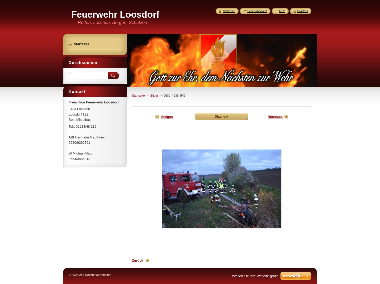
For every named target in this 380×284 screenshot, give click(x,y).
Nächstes (275, 117)
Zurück (137, 260)
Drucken (302, 11)
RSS (282, 11)
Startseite (138, 95)
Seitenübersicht (257, 11)
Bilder (154, 95)
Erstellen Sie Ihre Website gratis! (254, 276)
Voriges (167, 117)
